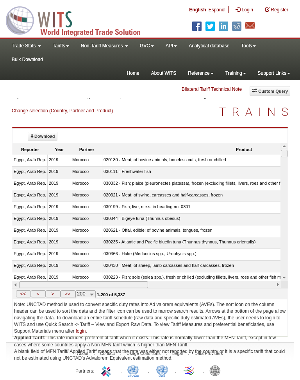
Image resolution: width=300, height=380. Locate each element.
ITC (107, 370)
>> (67, 294)
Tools (248, 46)
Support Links (274, 73)
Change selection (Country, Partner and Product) (62, 110)
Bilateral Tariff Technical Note (212, 89)
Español (217, 10)
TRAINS (256, 112)
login (81, 331)
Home (133, 73)
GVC (147, 46)
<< (23, 294)
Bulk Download (27, 59)
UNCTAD (135, 370)
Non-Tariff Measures (104, 46)
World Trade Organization (189, 370)
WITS (78, 19)
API (171, 46)
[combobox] (85, 294)
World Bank (217, 370)
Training (235, 73)
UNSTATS (162, 370)
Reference (200, 73)
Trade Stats (26, 46)
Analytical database (209, 46)
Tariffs (61, 46)
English (197, 10)
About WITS (164, 73)
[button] (23, 293)
